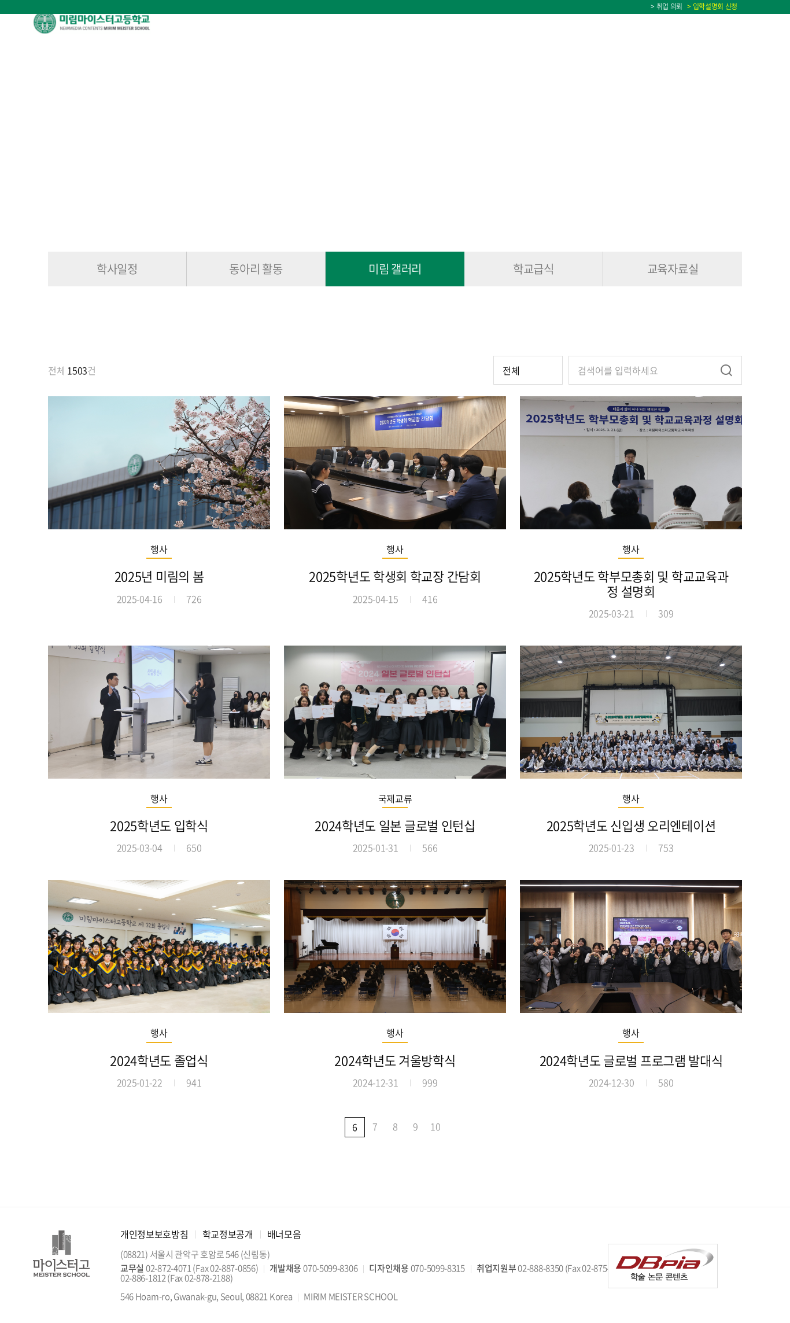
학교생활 (500, 22)
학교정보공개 (227, 1234)
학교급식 (533, 268)
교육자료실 (673, 268)
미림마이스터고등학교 (103, 22)
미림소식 (576, 22)
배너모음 (284, 1234)
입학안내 (349, 22)
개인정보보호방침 (154, 1234)
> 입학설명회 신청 (710, 6)
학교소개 (273, 22)
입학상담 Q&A (665, 22)
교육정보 (424, 22)
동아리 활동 (255, 268)
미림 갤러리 (395, 268)
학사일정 (737, 22)
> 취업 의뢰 (666, 6)
